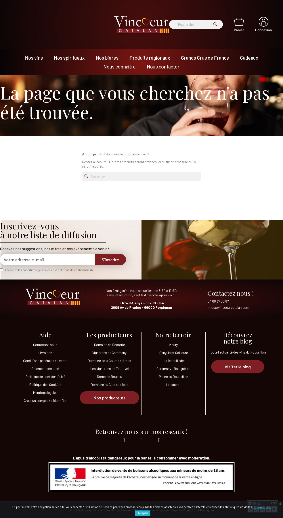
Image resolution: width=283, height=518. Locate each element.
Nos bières (107, 58)
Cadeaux (249, 58)
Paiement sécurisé (45, 368)
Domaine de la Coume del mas (109, 360)
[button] (109, 397)
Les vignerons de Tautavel (109, 368)
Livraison (45, 352)
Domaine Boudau (109, 376)
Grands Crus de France (205, 58)
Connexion (263, 30)
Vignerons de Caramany (109, 352)
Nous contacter (163, 66)
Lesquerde (173, 384)
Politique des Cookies (45, 384)
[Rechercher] (196, 24)
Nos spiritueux (69, 58)
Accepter (143, 513)
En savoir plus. (262, 506)
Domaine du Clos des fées (109, 384)
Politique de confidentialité (45, 376)
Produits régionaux (150, 58)
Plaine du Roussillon (173, 376)
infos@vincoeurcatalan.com (228, 307)
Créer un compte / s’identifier (45, 400)
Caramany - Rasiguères (173, 368)
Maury (173, 344)
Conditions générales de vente (45, 360)
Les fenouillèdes (173, 360)
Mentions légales (45, 392)
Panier (239, 30)
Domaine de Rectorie (109, 344)
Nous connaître (119, 66)
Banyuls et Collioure (173, 352)
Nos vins (34, 58)
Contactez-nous (45, 344)
